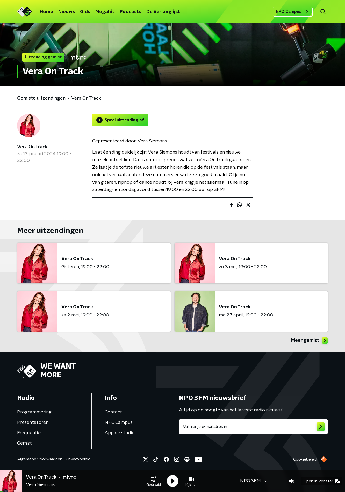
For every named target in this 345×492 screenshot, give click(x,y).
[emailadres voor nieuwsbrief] (253, 426)
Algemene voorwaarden (39, 459)
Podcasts (130, 12)
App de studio (120, 433)
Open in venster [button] (321, 481)
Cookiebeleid (305, 459)
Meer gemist (309, 340)
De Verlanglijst (163, 12)
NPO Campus (293, 11)
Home (46, 12)
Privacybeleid (78, 459)
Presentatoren (32, 422)
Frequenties (29, 433)
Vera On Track (32, 147)
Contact (113, 412)
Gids (85, 12)
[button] (153, 481)
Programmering (34, 412)
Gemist (24, 443)
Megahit (104, 12)
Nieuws (66, 12)
